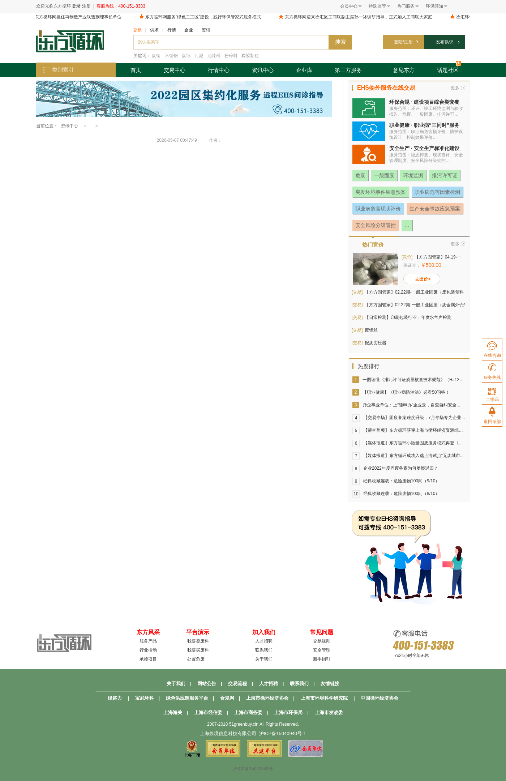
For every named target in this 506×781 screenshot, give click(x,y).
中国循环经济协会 (379, 698)
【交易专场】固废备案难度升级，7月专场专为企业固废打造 (421, 417)
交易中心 (174, 70)
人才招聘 (264, 641)
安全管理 (321, 650)
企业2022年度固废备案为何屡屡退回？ (400, 468)
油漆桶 (213, 55)
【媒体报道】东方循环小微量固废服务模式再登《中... (415, 442)
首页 (135, 70)
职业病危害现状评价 (378, 209)
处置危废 (196, 659)
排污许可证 (444, 175)
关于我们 (264, 659)
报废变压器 (375, 342)
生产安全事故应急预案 (434, 209)
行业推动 (148, 650)
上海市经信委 (208, 712)
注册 (86, 6)
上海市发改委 (329, 712)
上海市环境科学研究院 (324, 698)
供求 (154, 30)
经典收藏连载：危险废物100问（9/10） (401, 480)
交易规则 (321, 641)
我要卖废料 (198, 641)
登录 (76, 6)
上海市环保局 (288, 712)
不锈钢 (171, 55)
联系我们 (264, 650)
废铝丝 (371, 330)
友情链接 (330, 683)
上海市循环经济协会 (267, 698)
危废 (360, 175)
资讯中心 (263, 70)
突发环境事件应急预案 (380, 192)
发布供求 (444, 41)
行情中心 (219, 70)
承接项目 (148, 659)
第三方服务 (348, 70)
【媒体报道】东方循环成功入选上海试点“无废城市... (413, 455)
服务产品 (148, 641)
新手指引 (321, 659)
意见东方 (404, 70)
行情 (171, 30)
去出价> (422, 279)
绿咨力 (115, 698)
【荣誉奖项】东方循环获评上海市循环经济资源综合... (415, 430)
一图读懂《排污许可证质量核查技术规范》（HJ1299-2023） (421, 379)
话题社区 (449, 68)
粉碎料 (230, 55)
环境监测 (413, 175)
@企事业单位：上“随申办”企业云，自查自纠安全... (411, 404)
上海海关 (172, 712)
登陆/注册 (403, 41)
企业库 (304, 70)
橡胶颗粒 (250, 55)
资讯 (206, 30)
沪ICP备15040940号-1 (282, 733)
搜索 (340, 42)
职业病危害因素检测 (437, 192)
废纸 (186, 55)
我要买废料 (198, 650)
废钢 (156, 55)
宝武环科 (144, 698)
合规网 (227, 698)
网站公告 (206, 683)
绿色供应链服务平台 (187, 698)
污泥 (198, 55)
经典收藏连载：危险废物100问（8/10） (401, 493)
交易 (137, 30)
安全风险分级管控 (375, 225)
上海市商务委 (248, 712)
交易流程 (237, 683)
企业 (188, 30)
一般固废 (384, 175)
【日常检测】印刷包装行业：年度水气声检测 (408, 317)
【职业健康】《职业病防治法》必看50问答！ (406, 392)
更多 (455, 87)
